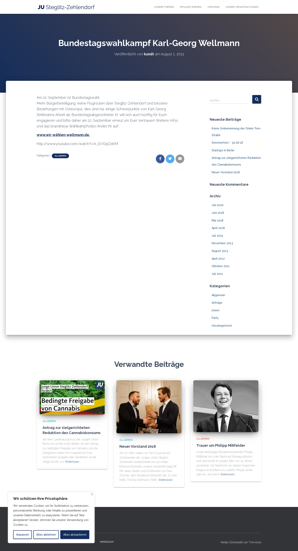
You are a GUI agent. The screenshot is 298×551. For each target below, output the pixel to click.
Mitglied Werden (190, 7)
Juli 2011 (217, 273)
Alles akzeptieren (75, 534)
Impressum (107, 542)
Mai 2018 (218, 220)
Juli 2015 (217, 235)
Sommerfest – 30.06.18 (227, 142)
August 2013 (220, 250)
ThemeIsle (255, 542)
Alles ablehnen (46, 534)
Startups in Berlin (223, 150)
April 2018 (218, 228)
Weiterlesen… (73, 461)
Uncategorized (222, 325)
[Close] (92, 494)
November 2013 (222, 243)
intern (215, 310)
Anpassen (22, 534)
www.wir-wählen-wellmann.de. (64, 135)
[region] (51, 517)
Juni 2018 (218, 212)
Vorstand (213, 7)
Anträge (217, 302)
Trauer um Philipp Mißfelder (220, 445)
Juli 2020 (218, 205)
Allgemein (60, 155)
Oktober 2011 (221, 266)
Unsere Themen (164, 7)
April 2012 (218, 258)
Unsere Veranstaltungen (241, 7)
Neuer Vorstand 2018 (226, 172)
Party (215, 317)
